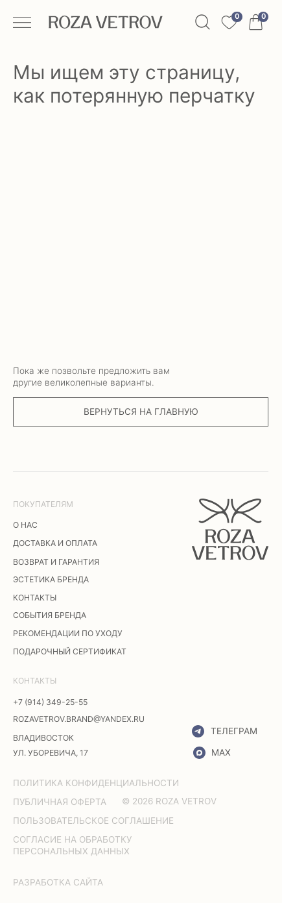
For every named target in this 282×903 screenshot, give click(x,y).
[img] (230, 529)
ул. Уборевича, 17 (50, 753)
